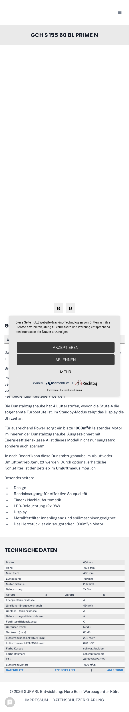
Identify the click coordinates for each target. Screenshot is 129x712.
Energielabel (65, 670)
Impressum (36, 700)
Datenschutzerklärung (78, 700)
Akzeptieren (65, 347)
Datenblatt (14, 670)
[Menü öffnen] (119, 12)
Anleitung (115, 670)
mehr (65, 372)
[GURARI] (32, 12)
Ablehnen (65, 359)
